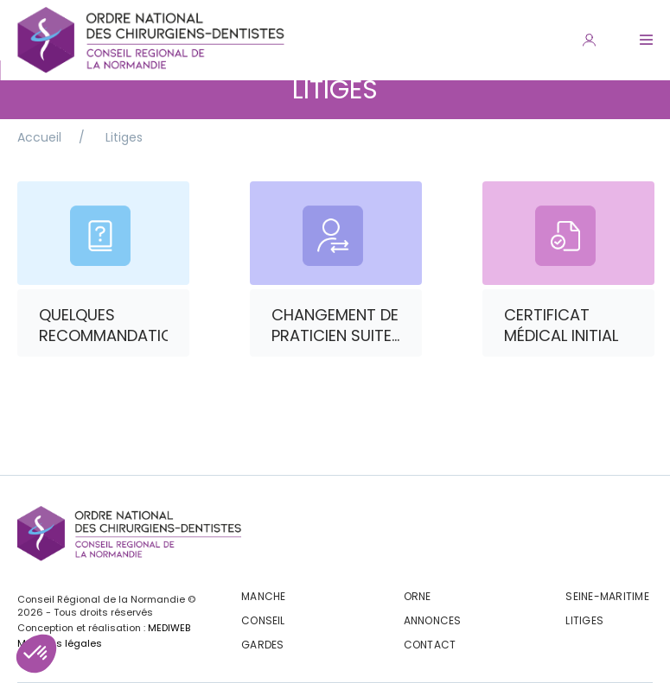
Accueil (39, 137)
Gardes (262, 644)
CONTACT (430, 644)
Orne (417, 596)
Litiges (124, 137)
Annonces (433, 620)
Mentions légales (59, 643)
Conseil (263, 620)
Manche (263, 596)
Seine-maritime (606, 596)
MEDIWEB (169, 628)
